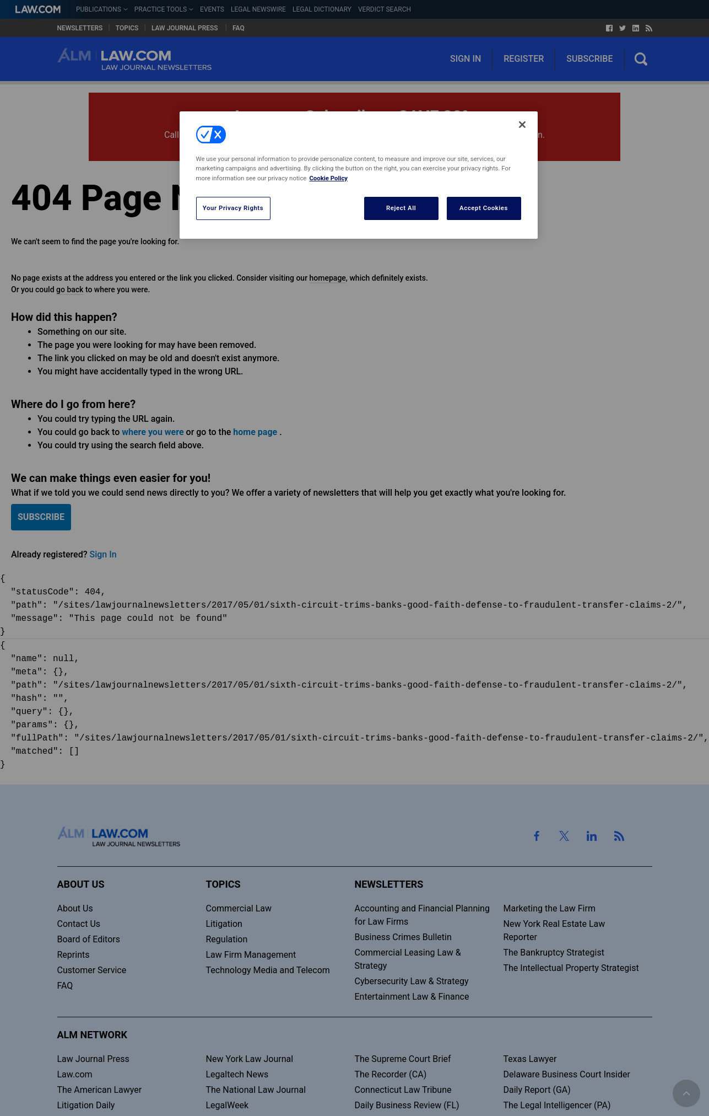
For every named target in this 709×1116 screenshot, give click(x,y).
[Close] (522, 124)
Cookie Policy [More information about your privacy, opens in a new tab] (328, 178)
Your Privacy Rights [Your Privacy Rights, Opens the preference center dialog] (233, 208)
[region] (359, 174)
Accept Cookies (483, 208)
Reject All (401, 208)
